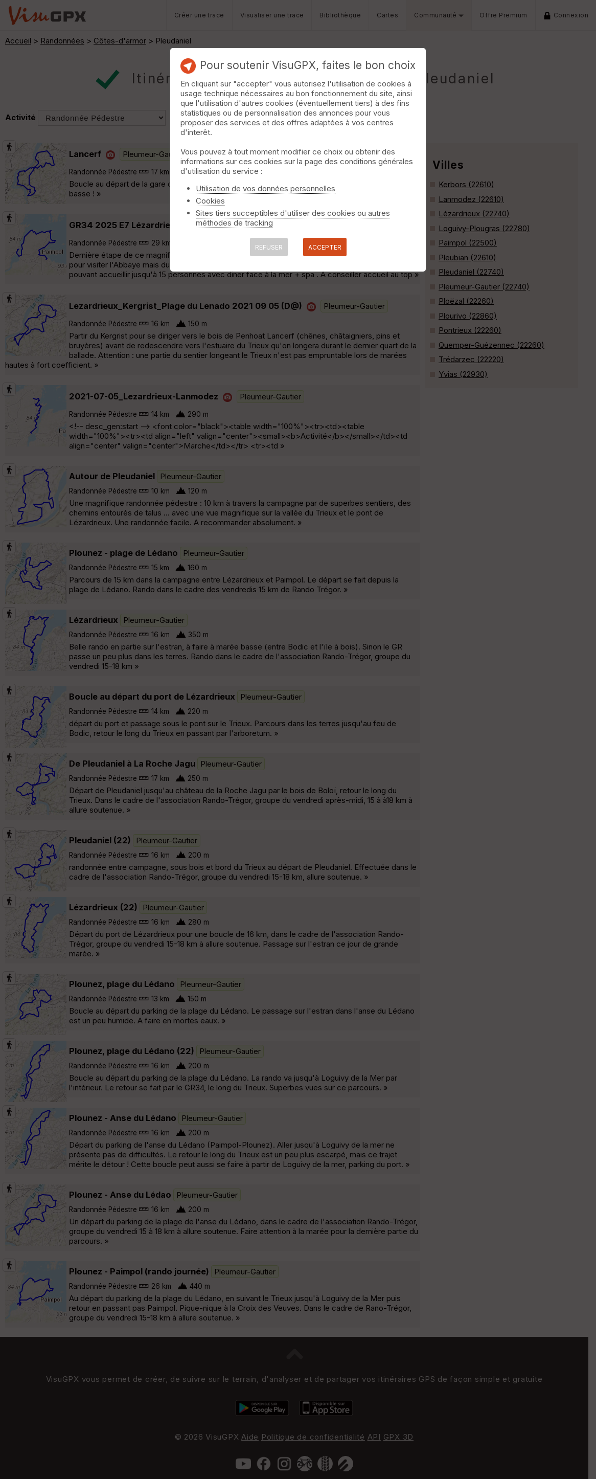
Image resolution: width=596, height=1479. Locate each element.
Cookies (210, 201)
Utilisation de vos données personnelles (265, 188)
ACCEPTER (324, 247)
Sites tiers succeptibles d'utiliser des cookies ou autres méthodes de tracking (293, 218)
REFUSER (269, 247)
